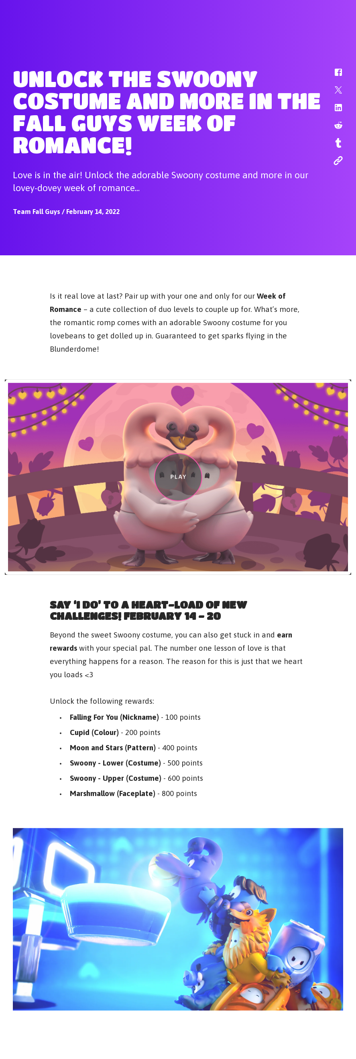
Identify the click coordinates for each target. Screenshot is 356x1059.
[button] (333, 76)
